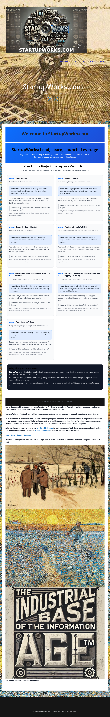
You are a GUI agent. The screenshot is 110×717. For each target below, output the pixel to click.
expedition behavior (42, 430)
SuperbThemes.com (71, 711)
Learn (13, 435)
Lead (7, 435)
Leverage (27, 435)
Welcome (64, 62)
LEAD (74, 62)
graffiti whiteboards (45, 428)
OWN (102, 62)
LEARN (82, 62)
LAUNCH (92, 62)
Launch (20, 435)
